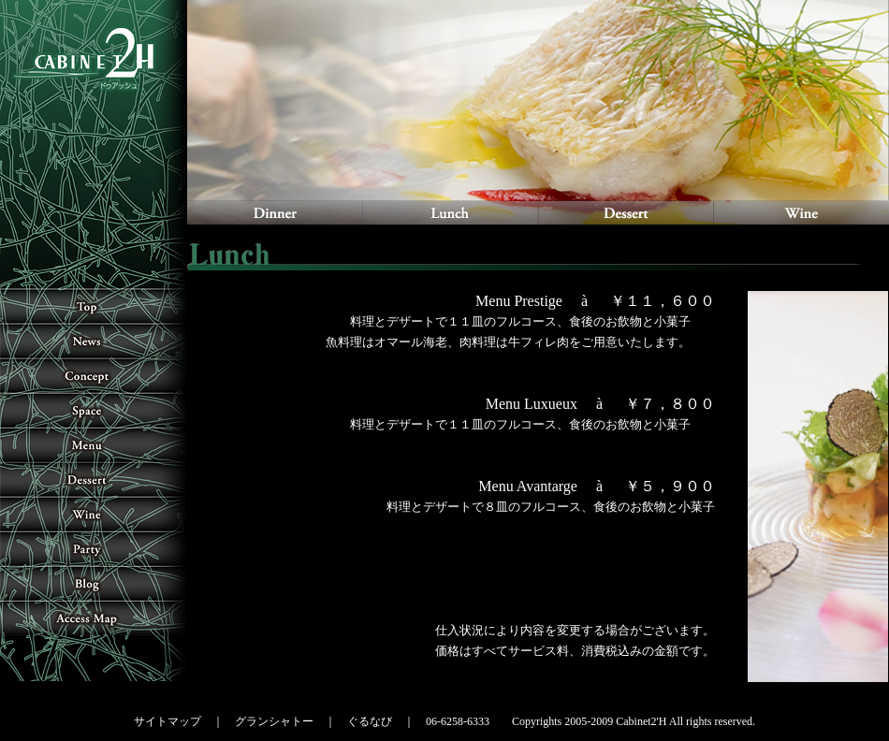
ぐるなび (369, 721)
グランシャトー (274, 721)
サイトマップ (167, 721)
